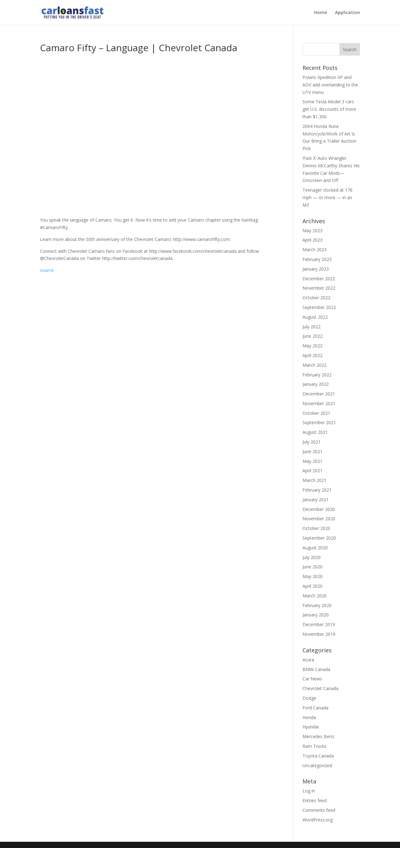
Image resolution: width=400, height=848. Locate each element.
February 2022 (317, 375)
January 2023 (315, 269)
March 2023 (314, 249)
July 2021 (311, 442)
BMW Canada (316, 669)
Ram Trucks (314, 746)
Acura (308, 660)
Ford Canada (315, 708)
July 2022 (311, 327)
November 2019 (318, 634)
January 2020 (315, 615)
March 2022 (314, 365)
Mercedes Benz (318, 736)
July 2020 (311, 557)
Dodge (309, 698)
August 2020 (315, 548)
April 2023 (312, 240)
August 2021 (315, 432)
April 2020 (312, 586)
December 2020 (318, 509)
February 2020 (317, 605)
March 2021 (314, 480)
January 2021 (315, 499)
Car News (312, 679)
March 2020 (314, 596)
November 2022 (318, 288)
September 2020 (319, 538)
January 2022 (315, 384)
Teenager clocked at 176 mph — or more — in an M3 (327, 197)
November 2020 (318, 519)
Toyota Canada (318, 756)
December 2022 (318, 279)
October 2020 (316, 528)
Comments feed (318, 810)
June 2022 (312, 336)
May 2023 (312, 230)
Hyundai (310, 727)
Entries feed (314, 800)
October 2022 (316, 298)
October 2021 (316, 413)
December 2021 (318, 394)
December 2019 (318, 624)
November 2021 (318, 403)
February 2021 (317, 490)
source (47, 270)
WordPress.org (317, 820)
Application (347, 12)
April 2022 (312, 355)
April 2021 (312, 470)
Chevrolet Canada (320, 688)
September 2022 (319, 307)
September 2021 (319, 422)
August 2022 (315, 317)
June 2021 (312, 451)
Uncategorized (317, 765)
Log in (308, 791)
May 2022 (312, 346)
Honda (309, 717)
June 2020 (312, 567)
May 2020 (312, 576)
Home (320, 12)
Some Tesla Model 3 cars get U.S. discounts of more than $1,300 (329, 109)
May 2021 (312, 461)
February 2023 (317, 259)
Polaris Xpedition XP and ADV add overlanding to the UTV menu (330, 84)
